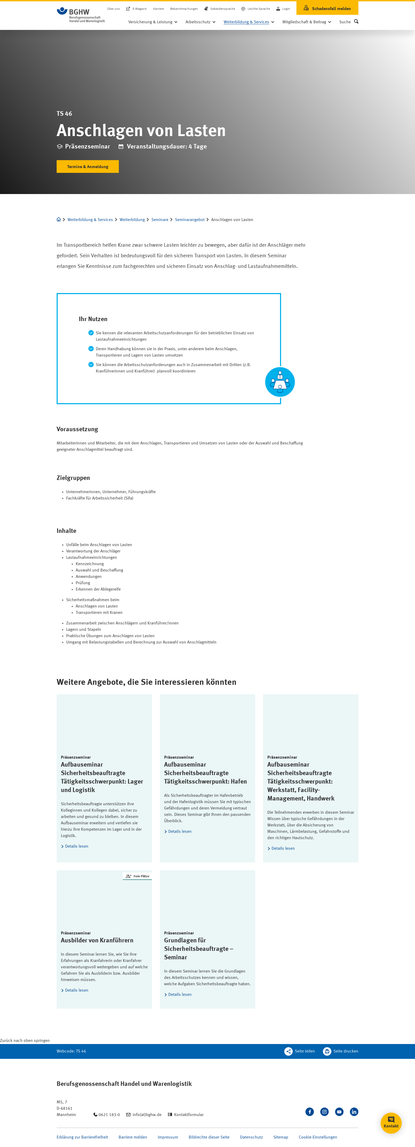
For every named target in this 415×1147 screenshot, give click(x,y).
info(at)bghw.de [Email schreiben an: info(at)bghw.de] (147, 1115)
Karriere (158, 9)
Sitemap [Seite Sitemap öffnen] (280, 1137)
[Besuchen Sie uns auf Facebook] (309, 1112)
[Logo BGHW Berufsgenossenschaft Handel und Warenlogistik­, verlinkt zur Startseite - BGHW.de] (81, 15)
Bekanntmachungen (184, 9)
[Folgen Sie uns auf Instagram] (324, 1112)
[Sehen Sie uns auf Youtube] (339, 1112)
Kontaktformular (189, 1115)
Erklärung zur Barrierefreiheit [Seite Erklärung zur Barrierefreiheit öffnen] (82, 1137)
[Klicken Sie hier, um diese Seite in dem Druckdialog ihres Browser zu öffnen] (340, 1051)
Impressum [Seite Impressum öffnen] (168, 1137)
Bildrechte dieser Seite (209, 1137)
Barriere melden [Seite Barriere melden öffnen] (133, 1137)
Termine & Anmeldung (87, 167)
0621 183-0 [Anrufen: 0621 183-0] (109, 1115)
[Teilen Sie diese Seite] (299, 1051)
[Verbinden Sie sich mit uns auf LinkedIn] (354, 1112)
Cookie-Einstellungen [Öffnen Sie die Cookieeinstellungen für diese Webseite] (318, 1137)
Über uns (113, 9)
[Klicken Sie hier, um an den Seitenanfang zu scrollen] (25, 1041)
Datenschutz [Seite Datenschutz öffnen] (251, 1137)
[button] (348, 22)
